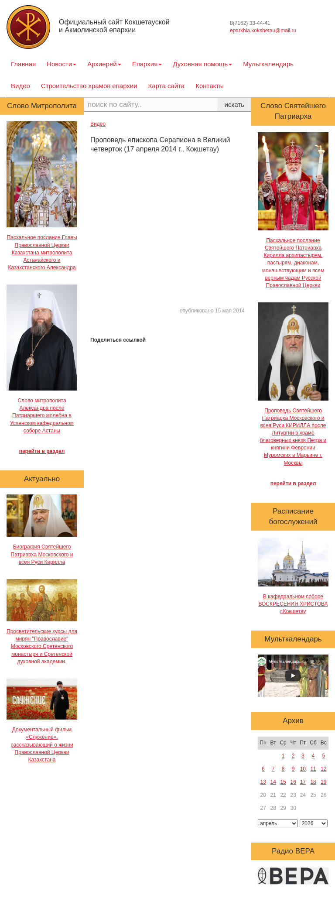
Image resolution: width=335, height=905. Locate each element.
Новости (61, 64)
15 (283, 782)
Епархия (147, 64)
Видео (20, 85)
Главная (23, 64)
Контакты (209, 85)
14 (273, 782)
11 (313, 769)
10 (303, 769)
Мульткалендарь (268, 64)
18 (313, 782)
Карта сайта (166, 85)
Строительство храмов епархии (89, 85)
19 (323, 782)
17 (303, 782)
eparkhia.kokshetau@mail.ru (263, 30)
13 (263, 782)
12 (323, 769)
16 (293, 782)
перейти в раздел (42, 451)
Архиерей (104, 64)
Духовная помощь (202, 64)
